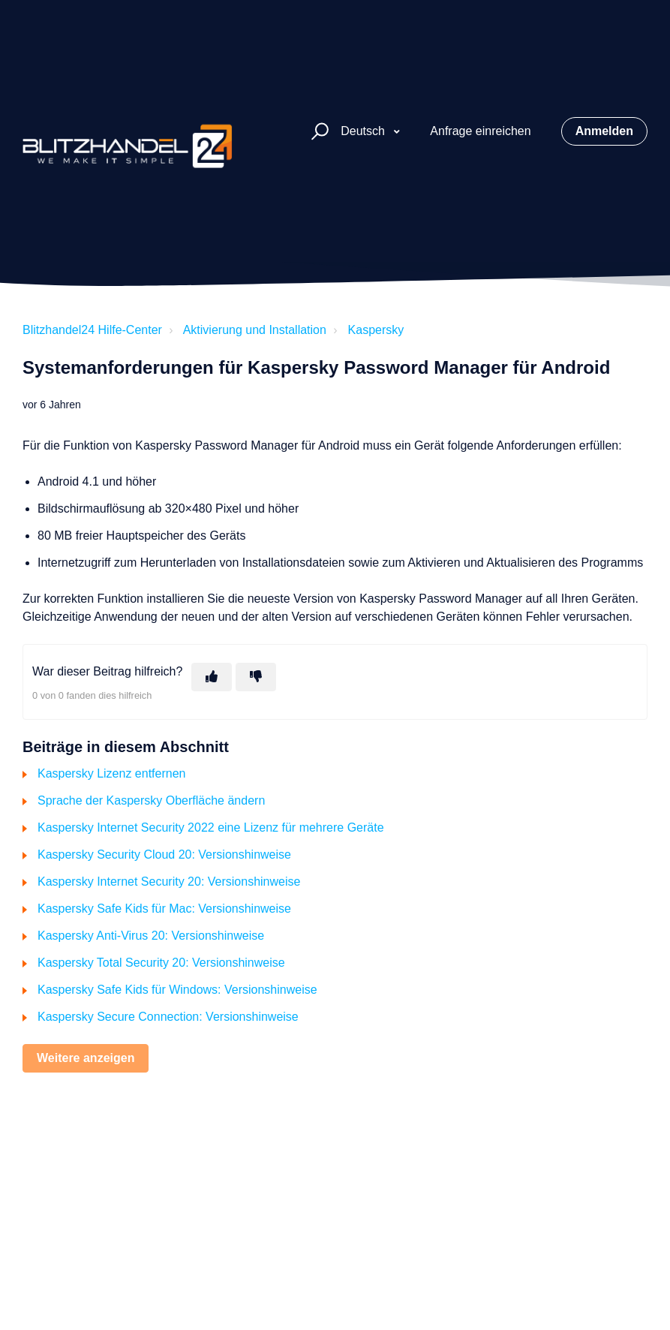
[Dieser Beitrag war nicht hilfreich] (256, 677)
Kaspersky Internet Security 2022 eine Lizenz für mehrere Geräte (211, 827)
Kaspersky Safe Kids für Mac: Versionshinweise (164, 908)
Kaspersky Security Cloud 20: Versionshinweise (164, 854)
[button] (318, 132)
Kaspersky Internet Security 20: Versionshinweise (169, 881)
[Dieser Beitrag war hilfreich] (211, 677)
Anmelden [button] (604, 131)
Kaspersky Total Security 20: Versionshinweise (161, 962)
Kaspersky (376, 329)
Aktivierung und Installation (254, 329)
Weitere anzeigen (85, 1058)
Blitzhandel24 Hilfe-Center (92, 329)
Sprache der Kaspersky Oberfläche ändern (151, 800)
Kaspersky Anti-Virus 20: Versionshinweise (151, 935)
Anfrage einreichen (480, 131)
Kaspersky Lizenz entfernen (111, 773)
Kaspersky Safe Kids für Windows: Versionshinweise (177, 989)
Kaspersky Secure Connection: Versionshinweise (168, 1016)
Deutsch (364, 131)
